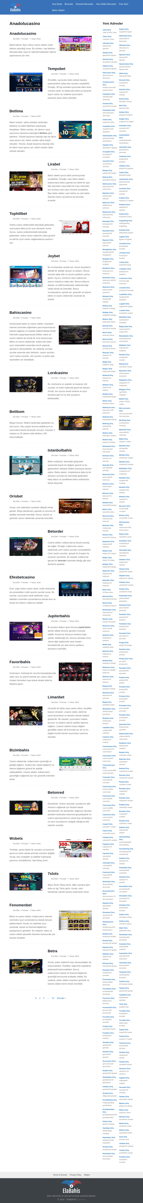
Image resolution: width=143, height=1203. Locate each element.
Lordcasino (58, 373)
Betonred (56, 792)
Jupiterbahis (59, 616)
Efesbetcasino (22, 577)
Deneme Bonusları (85, 4)
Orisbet (16, 496)
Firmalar (24, 39)
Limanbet (56, 697)
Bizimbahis (19, 750)
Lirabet (54, 164)
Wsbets (16, 838)
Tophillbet (18, 214)
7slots (53, 874)
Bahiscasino (20, 312)
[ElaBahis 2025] (15, 7)
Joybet (54, 256)
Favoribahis (19, 662)
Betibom (16, 412)
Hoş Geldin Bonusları (106, 4)
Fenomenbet (20, 905)
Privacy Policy (75, 1175)
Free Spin (123, 4)
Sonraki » (61, 998)
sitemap (82, 1199)
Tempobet (56, 69)
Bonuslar (69, 4)
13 (53, 998)
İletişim (87, 1175)
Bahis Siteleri (58, 10)
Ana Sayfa (57, 4)
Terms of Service (60, 1175)
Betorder (55, 531)
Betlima (16, 111)
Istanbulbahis (60, 450)
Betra (52, 951)
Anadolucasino (22, 33)
